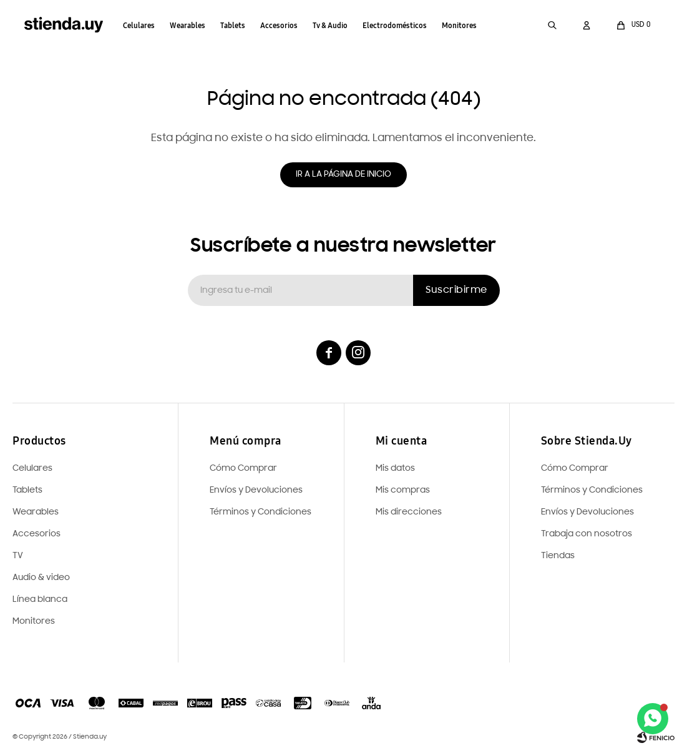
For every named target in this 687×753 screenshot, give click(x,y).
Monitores (459, 25)
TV (17, 556)
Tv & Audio (330, 25)
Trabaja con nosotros (586, 534)
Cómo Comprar (574, 468)
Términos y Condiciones (592, 490)
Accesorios (279, 25)
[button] (551, 25)
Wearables (188, 25)
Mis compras (403, 490)
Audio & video (41, 578)
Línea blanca (39, 599)
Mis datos (395, 468)
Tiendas (558, 556)
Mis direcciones (409, 512)
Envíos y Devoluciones (587, 512)
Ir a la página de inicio (343, 174)
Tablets (233, 25)
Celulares (139, 25)
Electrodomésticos (395, 25)
